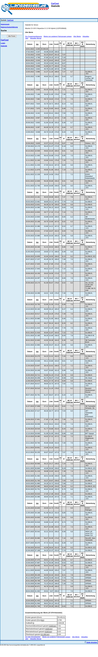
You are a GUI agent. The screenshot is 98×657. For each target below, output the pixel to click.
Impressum (5, 24)
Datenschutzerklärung (9, 27)
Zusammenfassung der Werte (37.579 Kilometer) (43, 613)
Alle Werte (77, 36)
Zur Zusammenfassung (33, 36)
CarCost (55, 3)
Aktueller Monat (35, 38)
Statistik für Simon (31, 25)
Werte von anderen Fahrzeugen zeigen (58, 36)
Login (3, 43)
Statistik (4, 46)
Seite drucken (91, 642)
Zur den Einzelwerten (32, 637)
